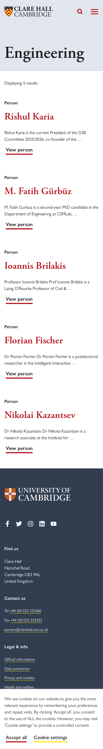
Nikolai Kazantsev (39, 415)
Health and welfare (19, 687)
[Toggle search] (80, 11)
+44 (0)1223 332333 (26, 620)
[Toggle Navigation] (94, 11)
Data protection (17, 668)
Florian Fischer (33, 340)
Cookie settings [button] (50, 737)
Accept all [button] (16, 737)
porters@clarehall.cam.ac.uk (26, 629)
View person (19, 150)
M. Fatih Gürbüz (37, 191)
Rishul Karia (29, 116)
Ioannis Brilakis (35, 266)
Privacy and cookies (19, 677)
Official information (19, 659)
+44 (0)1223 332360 (25, 611)
